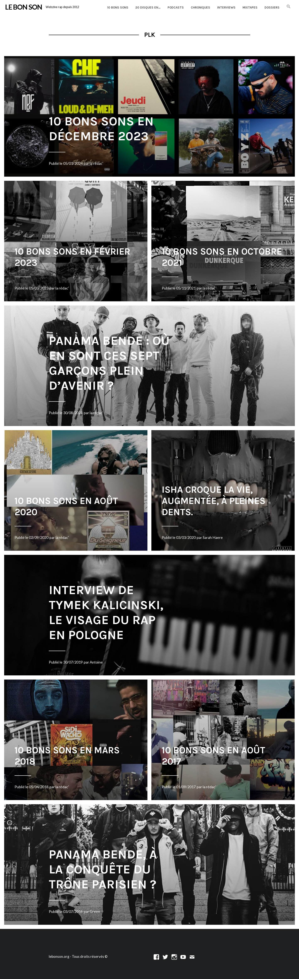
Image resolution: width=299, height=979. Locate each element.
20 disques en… (148, 7)
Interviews (226, 7)
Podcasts (176, 7)
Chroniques (200, 7)
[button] (288, 7)
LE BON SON (23, 7)
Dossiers (272, 7)
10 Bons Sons (117, 7)
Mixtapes (250, 7)
